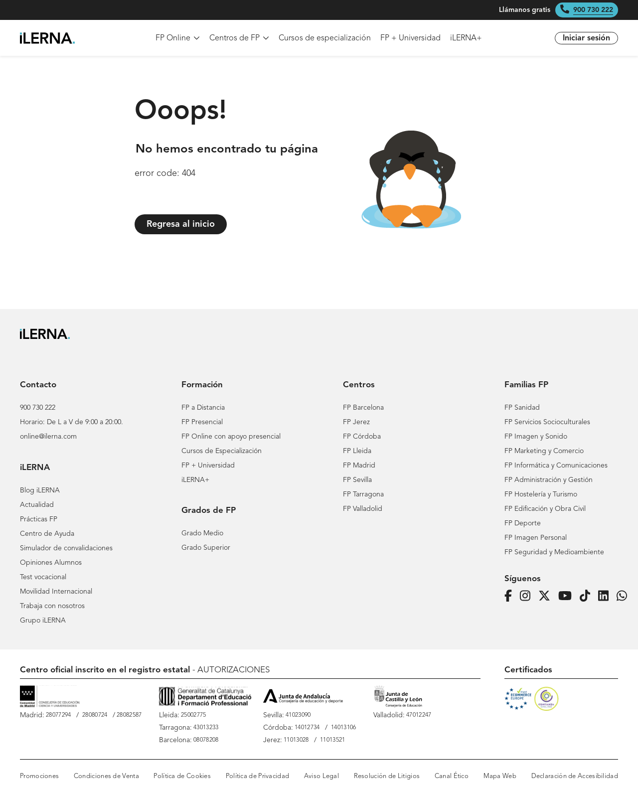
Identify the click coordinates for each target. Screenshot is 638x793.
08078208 (205, 740)
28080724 (94, 715)
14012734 (307, 728)
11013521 (332, 740)
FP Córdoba (362, 436)
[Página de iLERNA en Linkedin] (606, 596)
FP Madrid (359, 465)
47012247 (418, 715)
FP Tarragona (363, 494)
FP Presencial (202, 422)
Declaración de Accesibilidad (574, 776)
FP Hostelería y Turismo (540, 494)
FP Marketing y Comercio (544, 451)
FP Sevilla (357, 479)
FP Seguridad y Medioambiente (554, 552)
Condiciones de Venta (106, 776)
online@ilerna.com (48, 436)
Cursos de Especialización (221, 451)
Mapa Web (499, 776)
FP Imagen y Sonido (535, 436)
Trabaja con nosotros (52, 606)
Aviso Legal (321, 776)
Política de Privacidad (258, 776)
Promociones (39, 776)
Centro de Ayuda (47, 533)
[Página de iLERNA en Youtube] (568, 596)
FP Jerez (356, 422)
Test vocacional (43, 577)
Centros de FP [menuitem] (239, 38)
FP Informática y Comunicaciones (556, 465)
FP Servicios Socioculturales (547, 422)
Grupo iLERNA (43, 620)
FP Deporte (522, 523)
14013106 (343, 728)
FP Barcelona (363, 407)
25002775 (193, 715)
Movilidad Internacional (56, 591)
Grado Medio (202, 533)
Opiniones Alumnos (51, 562)
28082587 (129, 715)
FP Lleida (357, 451)
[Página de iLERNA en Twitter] (547, 596)
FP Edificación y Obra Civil (545, 508)
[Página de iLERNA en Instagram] (528, 596)
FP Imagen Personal (535, 537)
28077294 (58, 715)
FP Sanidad (522, 407)
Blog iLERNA (40, 490)
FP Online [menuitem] (178, 38)
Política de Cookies (182, 776)
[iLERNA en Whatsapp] (625, 596)
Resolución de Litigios (387, 776)
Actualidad (37, 504)
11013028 (296, 740)
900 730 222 (593, 9)
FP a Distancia (203, 407)
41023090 (298, 715)
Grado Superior (205, 547)
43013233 (205, 728)
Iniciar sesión (586, 38)
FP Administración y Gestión (548, 479)
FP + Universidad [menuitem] (410, 38)
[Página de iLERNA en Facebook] (511, 596)
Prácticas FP (38, 519)
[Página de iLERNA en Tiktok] (588, 596)
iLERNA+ (195, 479)
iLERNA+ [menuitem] (466, 38)
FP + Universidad (208, 465)
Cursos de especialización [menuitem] (325, 38)
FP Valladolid (362, 508)
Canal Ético (452, 776)
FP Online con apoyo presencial (231, 436)
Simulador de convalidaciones (66, 548)
